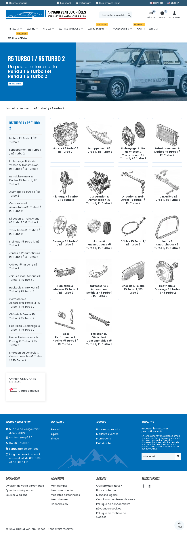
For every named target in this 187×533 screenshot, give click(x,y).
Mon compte (59, 486)
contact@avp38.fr (21, 437)
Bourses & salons (16, 495)
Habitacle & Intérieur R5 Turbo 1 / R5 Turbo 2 (24, 289)
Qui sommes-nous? (109, 486)
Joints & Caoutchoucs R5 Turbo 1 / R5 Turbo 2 (25, 278)
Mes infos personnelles (65, 495)
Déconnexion (59, 504)
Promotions (103, 438)
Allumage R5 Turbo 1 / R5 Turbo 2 (24, 193)
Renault (14, 28)
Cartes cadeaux (28, 391)
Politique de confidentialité (113, 504)
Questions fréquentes (20, 490)
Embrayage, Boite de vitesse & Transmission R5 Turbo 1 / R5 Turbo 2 (24, 165)
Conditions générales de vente (116, 499)
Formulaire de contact (23, 449)
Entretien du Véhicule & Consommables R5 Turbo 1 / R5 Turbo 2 (25, 356)
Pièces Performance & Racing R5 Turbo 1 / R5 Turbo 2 (23, 341)
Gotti (139, 27)
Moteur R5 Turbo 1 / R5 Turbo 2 (23, 140)
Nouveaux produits (108, 429)
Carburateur (97, 27)
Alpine (31, 28)
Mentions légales (107, 495)
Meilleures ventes (107, 434)
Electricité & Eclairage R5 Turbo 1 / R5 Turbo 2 (25, 328)
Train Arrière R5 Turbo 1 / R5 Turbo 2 (24, 232)
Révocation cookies (108, 508)
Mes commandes (62, 490)
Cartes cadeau (18, 36)
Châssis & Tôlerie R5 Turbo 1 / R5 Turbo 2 (22, 316)
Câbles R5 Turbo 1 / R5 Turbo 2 (23, 266)
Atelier (153, 28)
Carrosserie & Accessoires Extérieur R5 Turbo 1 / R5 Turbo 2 (24, 303)
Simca (47, 28)
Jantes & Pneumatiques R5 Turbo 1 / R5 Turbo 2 (24, 255)
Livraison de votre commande (25, 486)
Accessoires (121, 28)
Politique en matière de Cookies (111, 515)
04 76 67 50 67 (19, 443)
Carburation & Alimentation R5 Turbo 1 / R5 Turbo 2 (25, 207)
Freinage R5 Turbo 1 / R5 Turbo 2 (24, 243)
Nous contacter (106, 490)
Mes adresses (59, 499)
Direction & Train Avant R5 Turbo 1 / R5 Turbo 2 (24, 220)
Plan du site (103, 443)
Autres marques (69, 28)
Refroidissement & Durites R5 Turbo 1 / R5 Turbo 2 (23, 180)
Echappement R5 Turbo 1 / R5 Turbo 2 (25, 151)
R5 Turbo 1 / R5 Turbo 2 (24, 125)
